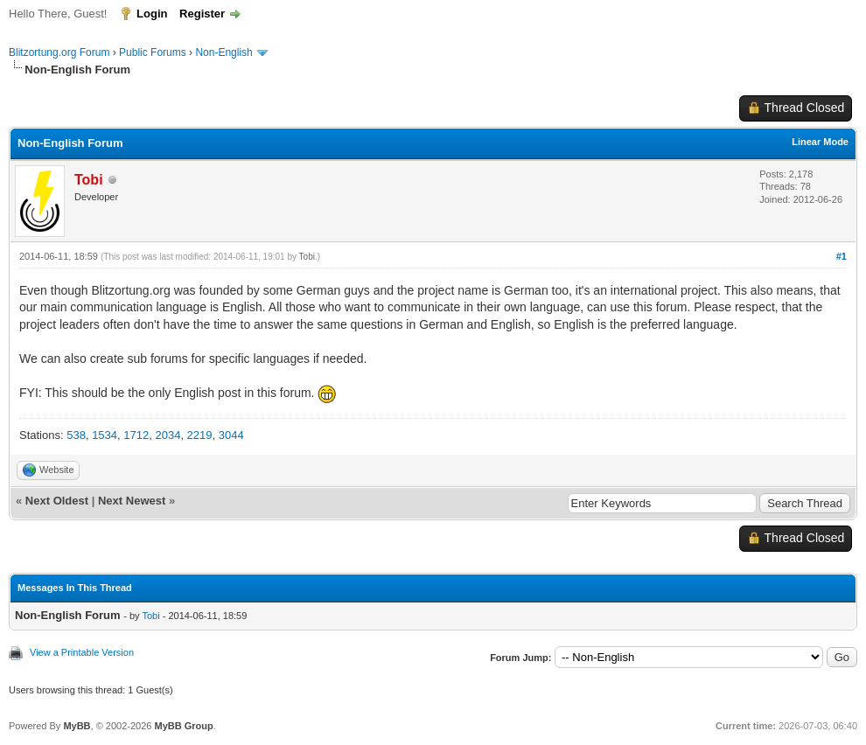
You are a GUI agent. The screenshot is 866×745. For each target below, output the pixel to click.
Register (202, 13)
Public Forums (152, 52)
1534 (104, 435)
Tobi (307, 256)
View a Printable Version (82, 652)
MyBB (76, 726)
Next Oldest (56, 500)
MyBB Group (183, 726)
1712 (136, 435)
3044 (231, 435)
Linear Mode (820, 141)
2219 (200, 435)
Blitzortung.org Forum (59, 52)
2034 (167, 435)
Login (151, 13)
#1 (841, 256)
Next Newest (131, 500)
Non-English (225, 52)
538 (76, 435)
